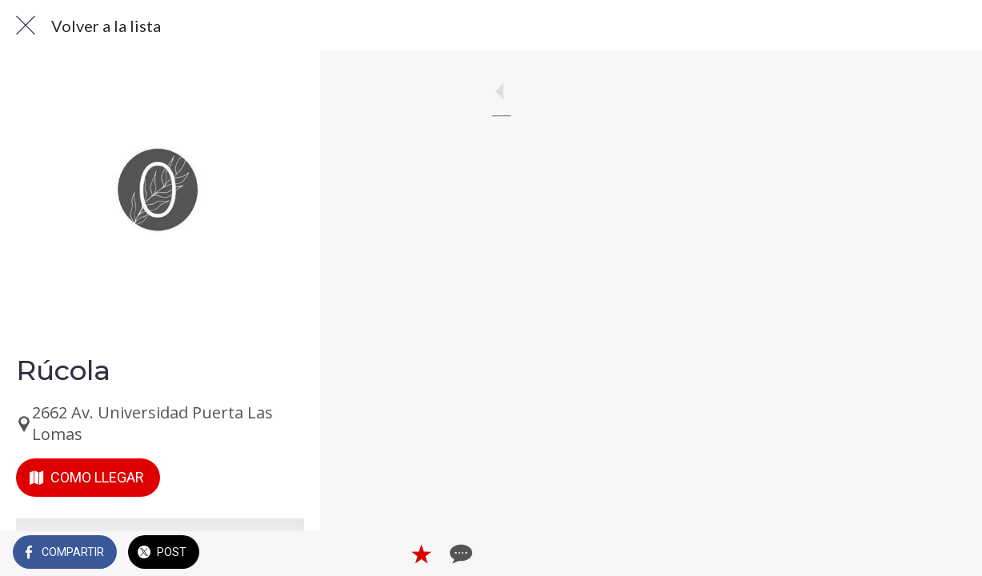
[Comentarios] (950, 553)
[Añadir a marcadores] (911, 553)
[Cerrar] (25, 25)
